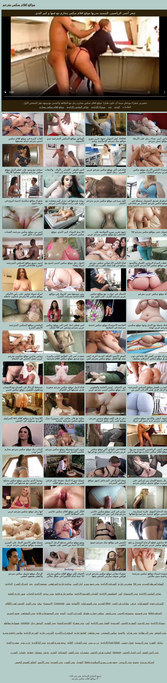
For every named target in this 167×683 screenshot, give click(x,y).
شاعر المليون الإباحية (76, 107)
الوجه (115, 107)
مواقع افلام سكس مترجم (17, 5)
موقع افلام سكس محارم (50, 107)
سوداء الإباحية (97, 107)
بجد (108, 107)
